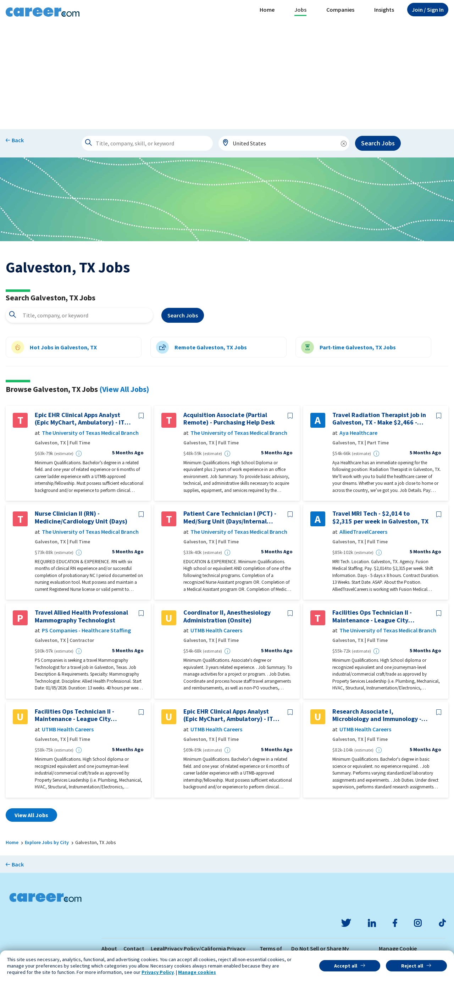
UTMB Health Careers (216, 630)
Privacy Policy (158, 972)
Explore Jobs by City (47, 842)
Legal (157, 948)
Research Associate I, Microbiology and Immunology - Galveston (376, 715)
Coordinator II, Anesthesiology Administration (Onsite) (227, 616)
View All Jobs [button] (31, 815)
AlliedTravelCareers (363, 531)
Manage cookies (197, 972)
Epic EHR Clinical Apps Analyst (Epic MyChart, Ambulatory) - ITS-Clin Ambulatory (82, 418)
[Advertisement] (227, 76)
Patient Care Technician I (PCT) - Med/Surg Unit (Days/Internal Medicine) (229, 517)
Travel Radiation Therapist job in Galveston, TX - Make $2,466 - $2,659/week (379, 418)
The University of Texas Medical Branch (90, 432)
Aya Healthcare (358, 432)
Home (267, 9)
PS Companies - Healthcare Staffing (86, 630)
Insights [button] (384, 9)
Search (182, 315)
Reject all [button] (412, 966)
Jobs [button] (300, 9)
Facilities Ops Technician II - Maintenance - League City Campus (372, 616)
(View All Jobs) (124, 389)
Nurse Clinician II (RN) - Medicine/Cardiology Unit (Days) (81, 517)
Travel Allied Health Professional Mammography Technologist (81, 616)
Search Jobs (378, 143)
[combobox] (284, 143)
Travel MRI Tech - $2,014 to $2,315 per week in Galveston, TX (380, 517)
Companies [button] (340, 9)
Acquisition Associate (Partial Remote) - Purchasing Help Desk (229, 418)
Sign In (428, 9)
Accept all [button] (345, 966)
